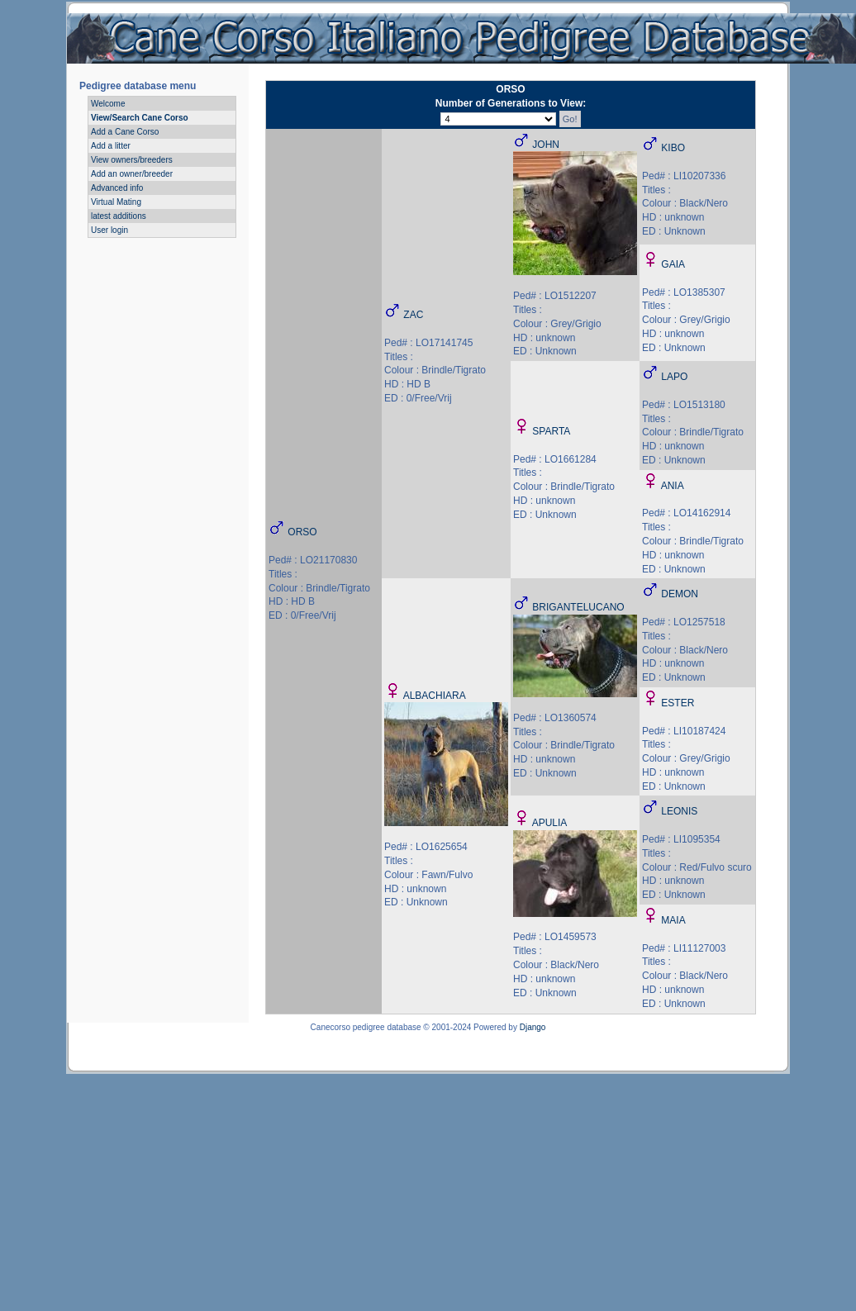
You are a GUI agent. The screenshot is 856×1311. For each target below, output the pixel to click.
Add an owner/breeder (132, 173)
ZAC (413, 315)
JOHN (545, 144)
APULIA (550, 823)
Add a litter (111, 145)
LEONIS (679, 811)
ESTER (677, 703)
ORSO (302, 532)
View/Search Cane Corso (139, 117)
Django (533, 1027)
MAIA (673, 920)
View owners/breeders (132, 159)
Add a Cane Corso (125, 131)
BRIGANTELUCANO (578, 607)
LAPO (674, 376)
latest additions (118, 216)
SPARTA (551, 431)
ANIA (672, 486)
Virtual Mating (116, 202)
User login (109, 230)
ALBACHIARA (434, 695)
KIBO (673, 148)
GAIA (673, 264)
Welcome (108, 103)
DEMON (679, 594)
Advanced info (117, 187)
